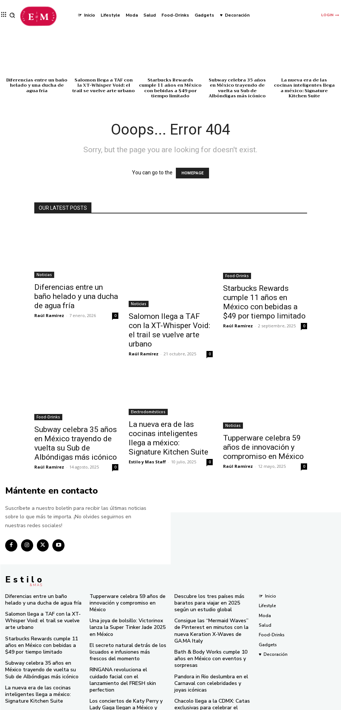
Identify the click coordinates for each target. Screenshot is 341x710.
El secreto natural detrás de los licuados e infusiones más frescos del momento (125, 638)
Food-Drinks (237, 275)
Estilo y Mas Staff (147, 461)
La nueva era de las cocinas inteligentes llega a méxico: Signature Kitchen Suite (304, 88)
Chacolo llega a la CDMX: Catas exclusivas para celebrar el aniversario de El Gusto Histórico (208, 682)
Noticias (44, 274)
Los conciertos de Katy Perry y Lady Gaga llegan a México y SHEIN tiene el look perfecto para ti (127, 682)
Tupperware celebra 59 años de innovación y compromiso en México (263, 447)
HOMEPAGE (192, 173)
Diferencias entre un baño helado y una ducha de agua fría (36, 85)
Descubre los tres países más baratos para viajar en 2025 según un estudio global (212, 599)
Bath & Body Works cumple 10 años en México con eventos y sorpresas (212, 641)
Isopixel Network (257, 704)
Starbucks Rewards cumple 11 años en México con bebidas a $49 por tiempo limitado (170, 88)
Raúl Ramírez (49, 315)
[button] (12, 15)
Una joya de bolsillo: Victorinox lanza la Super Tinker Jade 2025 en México (126, 615)
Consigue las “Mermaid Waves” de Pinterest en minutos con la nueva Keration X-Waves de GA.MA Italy (210, 621)
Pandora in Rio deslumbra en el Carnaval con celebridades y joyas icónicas (210, 660)
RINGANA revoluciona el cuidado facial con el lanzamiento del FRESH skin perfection (128, 660)
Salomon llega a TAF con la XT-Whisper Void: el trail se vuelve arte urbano (103, 85)
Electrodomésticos (148, 411)
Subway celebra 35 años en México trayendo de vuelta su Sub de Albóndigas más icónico (237, 88)
